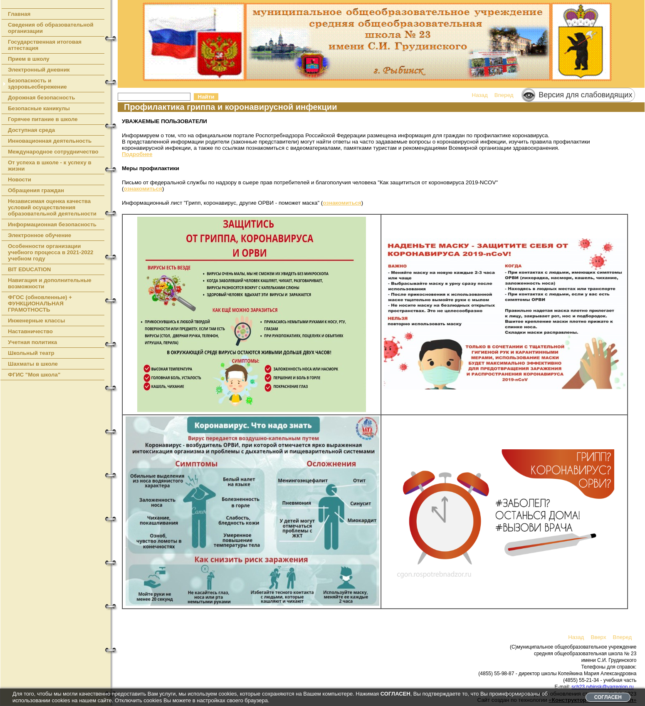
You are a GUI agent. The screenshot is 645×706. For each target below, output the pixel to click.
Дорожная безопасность (41, 97)
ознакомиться (143, 189)
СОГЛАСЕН (608, 697)
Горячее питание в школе (43, 119)
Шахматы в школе (33, 364)
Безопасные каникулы (39, 108)
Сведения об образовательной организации (51, 28)
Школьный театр (31, 353)
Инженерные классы (36, 320)
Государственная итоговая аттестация (45, 45)
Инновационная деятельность (49, 141)
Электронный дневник (39, 70)
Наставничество (30, 331)
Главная (19, 14)
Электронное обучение (39, 235)
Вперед (504, 95)
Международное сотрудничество (53, 152)
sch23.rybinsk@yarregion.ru (602, 687)
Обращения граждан (36, 190)
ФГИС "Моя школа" (34, 375)
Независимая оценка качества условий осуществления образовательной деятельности (52, 207)
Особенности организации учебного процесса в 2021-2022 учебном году (51, 252)
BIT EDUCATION (29, 269)
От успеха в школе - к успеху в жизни (49, 165)
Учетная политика (32, 342)
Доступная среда (31, 130)
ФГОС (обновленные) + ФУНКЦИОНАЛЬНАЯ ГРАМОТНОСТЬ (40, 303)
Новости (19, 179)
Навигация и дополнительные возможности (49, 283)
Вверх (598, 637)
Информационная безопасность (52, 224)
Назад (480, 95)
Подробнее (137, 154)
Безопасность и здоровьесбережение (37, 83)
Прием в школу (28, 59)
